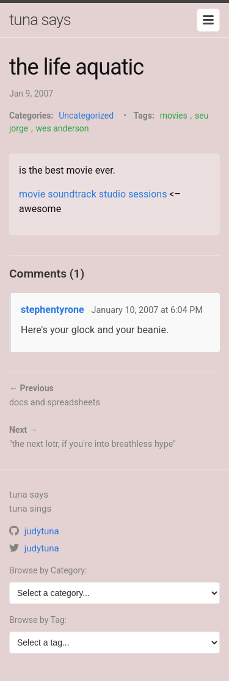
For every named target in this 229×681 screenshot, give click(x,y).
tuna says (40, 19)
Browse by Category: (48, 570)
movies (173, 115)
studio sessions (133, 194)
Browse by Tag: (38, 620)
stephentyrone (52, 309)
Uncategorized (86, 115)
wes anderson (62, 128)
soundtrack (72, 194)
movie (32, 194)
